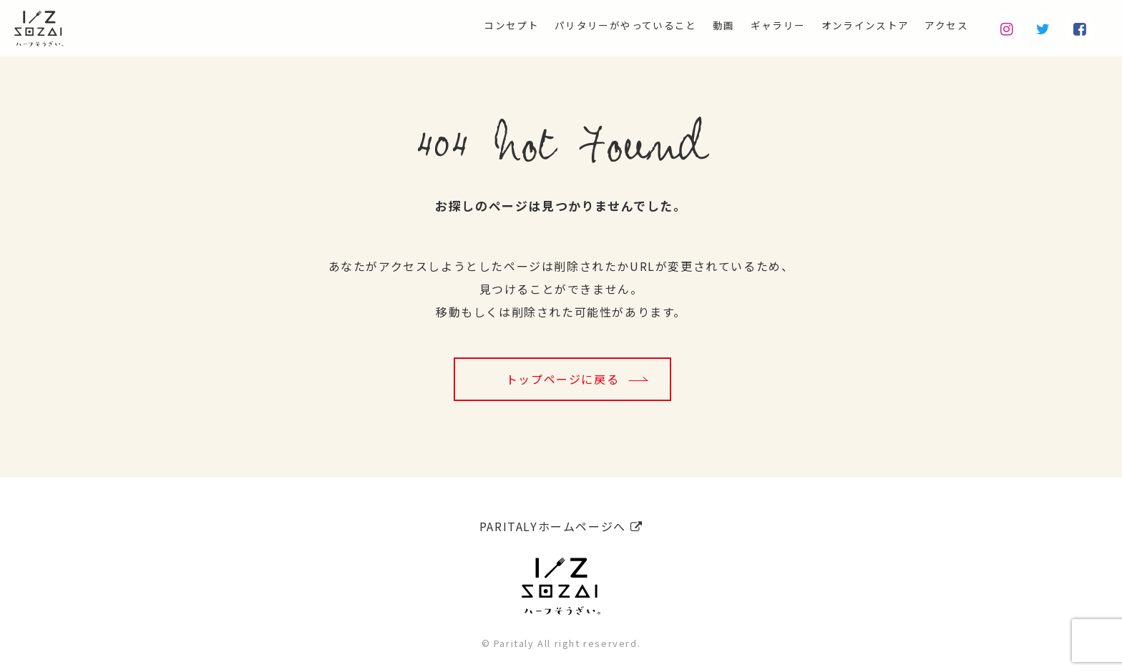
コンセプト (447, 25)
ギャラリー (750, 25)
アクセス (942, 25)
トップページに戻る (562, 378)
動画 (689, 25)
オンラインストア (849, 25)
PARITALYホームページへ (561, 521)
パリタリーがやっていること (578, 25)
